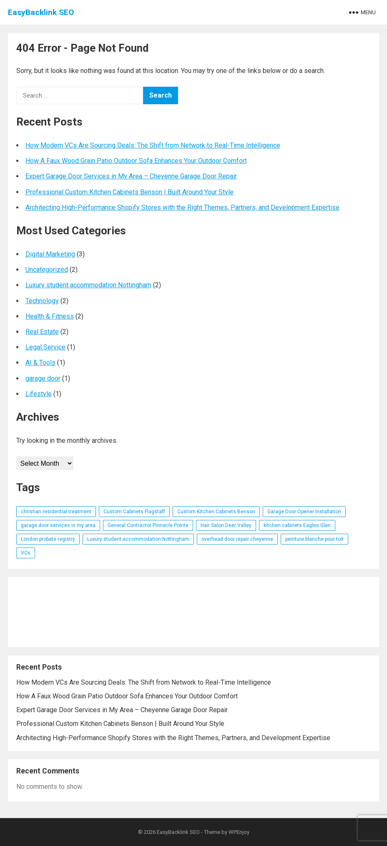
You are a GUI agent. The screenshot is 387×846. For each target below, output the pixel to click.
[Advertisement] (193, 612)
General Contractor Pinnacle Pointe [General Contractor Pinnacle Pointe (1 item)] (148, 525)
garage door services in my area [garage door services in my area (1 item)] (58, 525)
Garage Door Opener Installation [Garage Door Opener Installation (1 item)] (304, 512)
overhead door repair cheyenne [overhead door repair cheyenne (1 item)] (237, 539)
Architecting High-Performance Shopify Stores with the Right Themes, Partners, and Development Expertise (182, 207)
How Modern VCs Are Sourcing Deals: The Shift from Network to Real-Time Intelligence (152, 145)
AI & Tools (40, 363)
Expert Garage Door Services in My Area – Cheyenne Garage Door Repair (131, 176)
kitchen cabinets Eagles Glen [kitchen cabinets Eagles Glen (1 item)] (297, 525)
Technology (42, 301)
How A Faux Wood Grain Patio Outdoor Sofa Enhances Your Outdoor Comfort (136, 161)
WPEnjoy (239, 832)
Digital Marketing (50, 254)
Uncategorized (46, 270)
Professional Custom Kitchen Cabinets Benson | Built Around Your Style (129, 192)
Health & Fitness (49, 316)
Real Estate (42, 332)
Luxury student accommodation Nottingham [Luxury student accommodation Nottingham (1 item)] (138, 539)
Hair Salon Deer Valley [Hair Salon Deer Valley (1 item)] (226, 525)
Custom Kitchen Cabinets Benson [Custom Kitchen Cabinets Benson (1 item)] (216, 512)
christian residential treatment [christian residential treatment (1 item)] (56, 512)
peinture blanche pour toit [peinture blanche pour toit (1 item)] (314, 539)
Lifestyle (38, 394)
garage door (42, 378)
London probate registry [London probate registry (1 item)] (48, 539)
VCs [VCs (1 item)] (25, 553)
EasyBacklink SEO (41, 12)
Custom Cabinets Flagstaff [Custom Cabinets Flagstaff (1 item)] (134, 512)
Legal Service (45, 347)
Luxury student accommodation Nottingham (88, 285)
